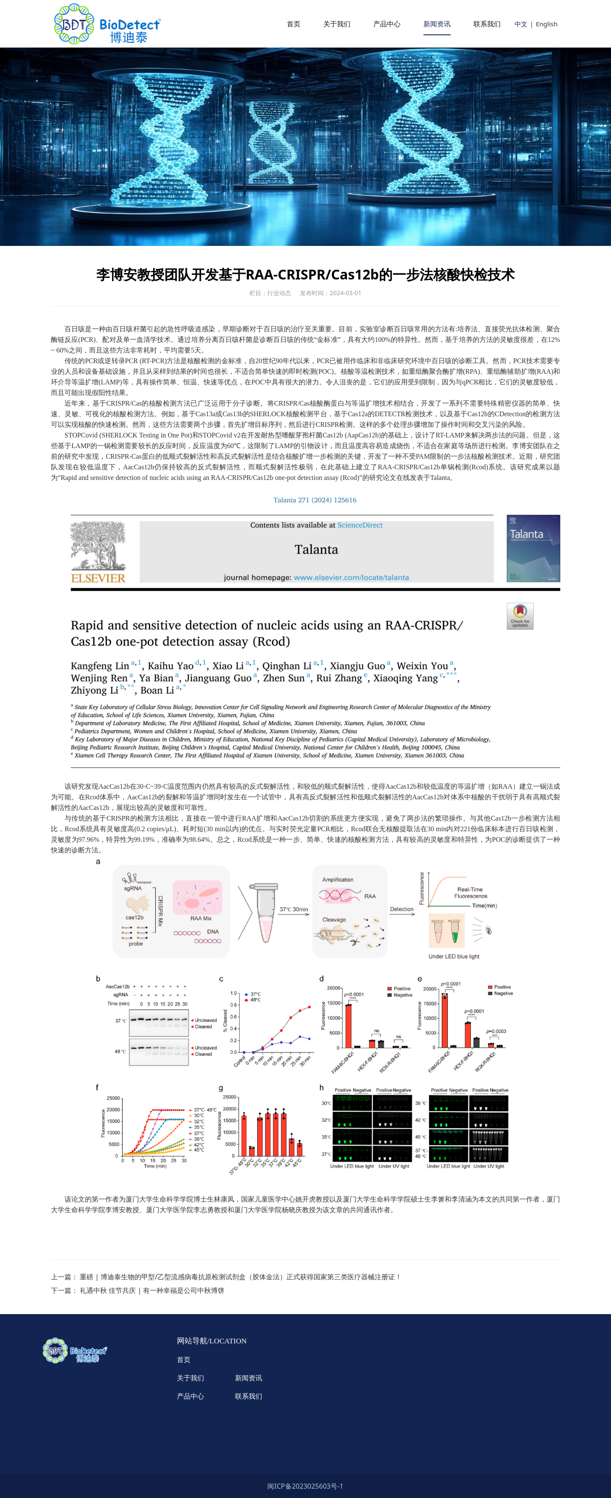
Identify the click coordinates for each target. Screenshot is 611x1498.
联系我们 (487, 23)
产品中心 (387, 23)
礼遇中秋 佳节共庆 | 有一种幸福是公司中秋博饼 (152, 1290)
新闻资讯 (437, 23)
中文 (521, 24)
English (547, 24)
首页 (293, 23)
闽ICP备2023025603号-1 (305, 1486)
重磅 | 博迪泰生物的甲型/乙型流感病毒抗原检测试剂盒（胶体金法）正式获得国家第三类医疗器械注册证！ (241, 1276)
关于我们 (336, 23)
